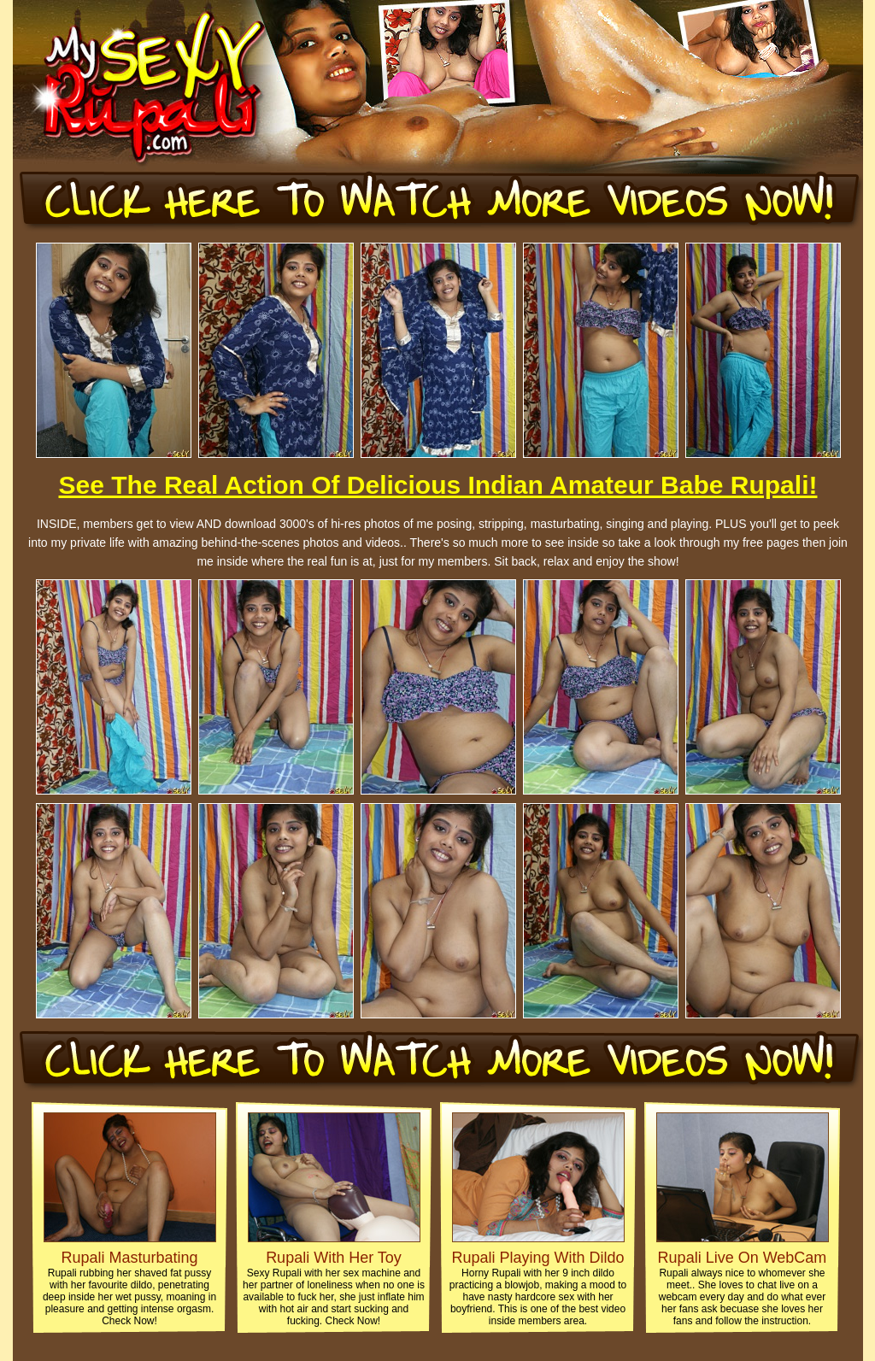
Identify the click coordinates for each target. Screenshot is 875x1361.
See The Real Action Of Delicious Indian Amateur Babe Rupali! (438, 485)
